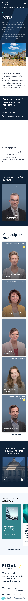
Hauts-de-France (20, 7)
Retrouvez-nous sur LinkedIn (12, 109)
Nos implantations (11, 7)
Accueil (4, 7)
